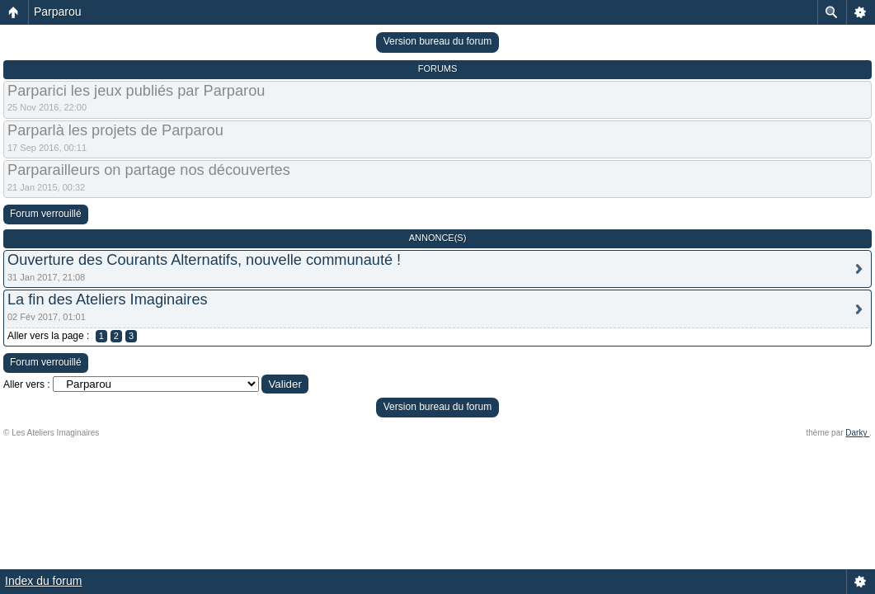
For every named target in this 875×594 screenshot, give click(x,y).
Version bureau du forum (437, 41)
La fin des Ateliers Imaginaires (107, 299)
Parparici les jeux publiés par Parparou (136, 90)
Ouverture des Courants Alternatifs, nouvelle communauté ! (204, 260)
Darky (857, 432)
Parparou (58, 11)
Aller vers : (26, 384)
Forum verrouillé (46, 213)
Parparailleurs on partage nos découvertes (148, 170)
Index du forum (43, 580)
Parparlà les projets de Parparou (115, 130)
